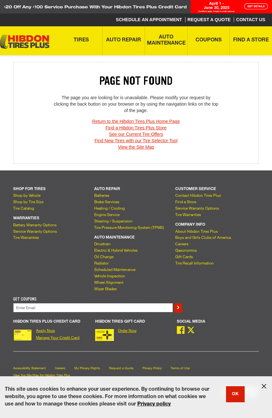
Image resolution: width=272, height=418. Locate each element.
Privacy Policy (152, 368)
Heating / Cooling (109, 208)
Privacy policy (154, 404)
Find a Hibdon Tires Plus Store (136, 127)
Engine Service (107, 214)
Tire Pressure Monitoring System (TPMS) (129, 227)
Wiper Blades (105, 288)
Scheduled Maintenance (114, 269)
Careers (181, 243)
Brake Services (106, 201)
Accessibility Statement (29, 368)
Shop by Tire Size (28, 201)
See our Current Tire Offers (136, 134)
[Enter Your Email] (93, 307)
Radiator (101, 263)
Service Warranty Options (35, 231)
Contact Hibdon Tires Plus (198, 195)
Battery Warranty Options (35, 224)
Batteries (101, 195)
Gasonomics (186, 250)
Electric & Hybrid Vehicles (116, 250)
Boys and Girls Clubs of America (203, 237)
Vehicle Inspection (109, 275)
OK (235, 394)
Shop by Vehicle (27, 195)
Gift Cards (184, 256)
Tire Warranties (26, 237)
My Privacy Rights (87, 368)
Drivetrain (102, 243)
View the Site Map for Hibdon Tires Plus (41, 375)
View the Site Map (136, 147)
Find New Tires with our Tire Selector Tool (136, 140)
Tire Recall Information (194, 263)
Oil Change (103, 256)
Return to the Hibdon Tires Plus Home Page (136, 121)
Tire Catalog (23, 208)
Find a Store (185, 201)
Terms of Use (180, 368)
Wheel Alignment (108, 282)
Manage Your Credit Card (57, 337)
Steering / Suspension (113, 220)
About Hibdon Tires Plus (196, 231)
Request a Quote (121, 368)
